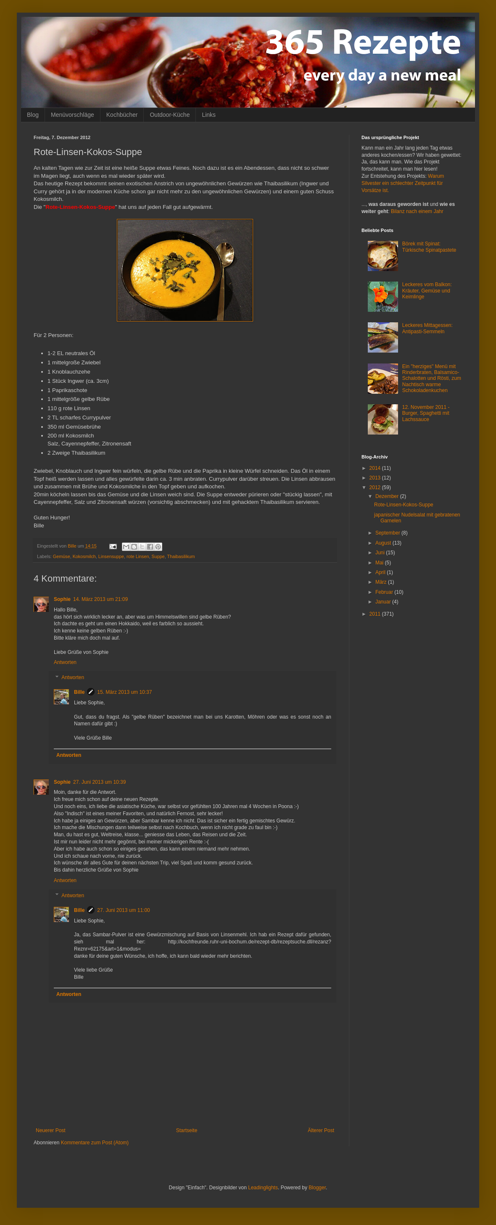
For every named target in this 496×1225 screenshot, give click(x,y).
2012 (375, 487)
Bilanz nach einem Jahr (417, 211)
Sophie (62, 599)
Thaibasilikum (181, 556)
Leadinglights (263, 1188)
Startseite (187, 1130)
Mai (380, 563)
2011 (375, 614)
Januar (383, 602)
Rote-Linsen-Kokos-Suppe (403, 505)
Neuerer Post (51, 1130)
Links (209, 114)
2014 (375, 468)
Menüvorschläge (72, 114)
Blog (33, 114)
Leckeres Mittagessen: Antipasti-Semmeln (427, 328)
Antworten (65, 662)
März (381, 582)
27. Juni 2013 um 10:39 (99, 782)
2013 (375, 478)
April (381, 572)
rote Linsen (138, 556)
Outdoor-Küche (170, 114)
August (384, 543)
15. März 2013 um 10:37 (124, 692)
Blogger (317, 1188)
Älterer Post (321, 1130)
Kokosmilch (84, 556)
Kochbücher (122, 114)
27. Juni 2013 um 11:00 (123, 910)
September (388, 533)
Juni (380, 553)
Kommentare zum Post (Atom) (95, 1143)
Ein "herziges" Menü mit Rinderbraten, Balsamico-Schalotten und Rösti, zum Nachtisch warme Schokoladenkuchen (431, 379)
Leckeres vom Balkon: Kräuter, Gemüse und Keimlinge (427, 291)
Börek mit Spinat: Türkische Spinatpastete (429, 247)
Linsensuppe (111, 556)
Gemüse (61, 556)
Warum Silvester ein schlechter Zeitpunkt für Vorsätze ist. (402, 183)
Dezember (387, 496)
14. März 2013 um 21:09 (100, 599)
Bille (79, 692)
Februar (384, 592)
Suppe (158, 556)
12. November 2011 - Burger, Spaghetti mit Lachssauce (426, 413)
